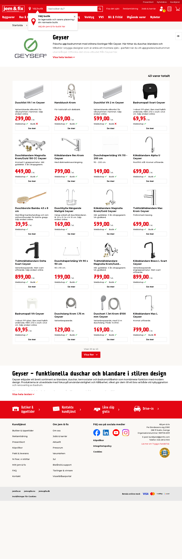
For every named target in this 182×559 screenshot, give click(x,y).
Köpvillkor (17, 447)
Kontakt (16, 476)
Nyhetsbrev (162, 2)
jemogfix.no (29, 491)
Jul (54, 459)
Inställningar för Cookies (24, 496)
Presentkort (148, 2)
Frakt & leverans (20, 453)
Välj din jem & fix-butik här (51, 26)
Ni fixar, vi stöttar (21, 459)
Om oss (57, 430)
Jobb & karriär (148, 8)
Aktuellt (57, 442)
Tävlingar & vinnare (63, 470)
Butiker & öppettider (23, 430)
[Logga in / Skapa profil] (161, 9)
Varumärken (59, 453)
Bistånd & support (62, 465)
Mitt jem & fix (19, 465)
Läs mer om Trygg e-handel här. (155, 444)
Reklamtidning (130, 8)
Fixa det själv (112, 8)
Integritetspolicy (102, 446)
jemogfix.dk (44, 491)
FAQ (14, 470)
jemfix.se (16, 491)
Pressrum (58, 447)
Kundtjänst (175, 2)
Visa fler (89, 354)
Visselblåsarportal (62, 476)
